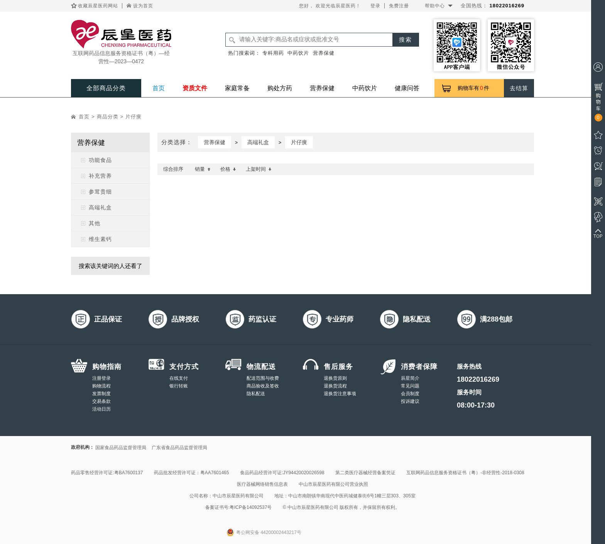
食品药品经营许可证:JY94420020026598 (282, 472)
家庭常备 (237, 88)
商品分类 (107, 117)
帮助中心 (435, 5)
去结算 (519, 88)
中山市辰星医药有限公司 (238, 496)
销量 (203, 169)
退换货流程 (335, 386)
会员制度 (410, 393)
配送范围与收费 (263, 378)
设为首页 (143, 5)
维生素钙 (100, 239)
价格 (228, 169)
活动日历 (101, 409)
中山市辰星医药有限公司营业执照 (333, 484)
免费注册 (399, 5)
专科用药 (273, 53)
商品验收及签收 (263, 386)
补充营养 (100, 176)
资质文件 (195, 88)
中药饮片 (298, 53)
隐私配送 (256, 393)
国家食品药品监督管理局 (120, 447)
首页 (158, 88)
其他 (94, 223)
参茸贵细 (100, 192)
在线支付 (178, 378)
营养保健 (324, 53)
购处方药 (279, 88)
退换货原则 (335, 378)
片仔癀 (133, 117)
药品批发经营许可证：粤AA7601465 (191, 472)
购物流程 (101, 386)
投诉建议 (410, 401)
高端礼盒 (100, 207)
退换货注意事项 (340, 393)
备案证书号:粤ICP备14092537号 (238, 507)
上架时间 (259, 169)
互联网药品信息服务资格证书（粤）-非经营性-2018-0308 (465, 472)
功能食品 (100, 160)
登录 (375, 5)
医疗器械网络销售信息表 (262, 484)
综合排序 (173, 169)
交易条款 (101, 401)
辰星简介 (410, 378)
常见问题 (410, 386)
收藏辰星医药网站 (98, 5)
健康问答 (407, 88)
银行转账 (178, 386)
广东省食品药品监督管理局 (179, 447)
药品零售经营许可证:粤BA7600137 (107, 472)
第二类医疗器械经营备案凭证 (365, 472)
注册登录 (101, 378)
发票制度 (101, 393)
